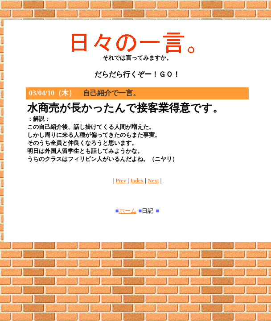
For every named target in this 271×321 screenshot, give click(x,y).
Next (153, 180)
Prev (121, 180)
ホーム (127, 210)
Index (137, 180)
